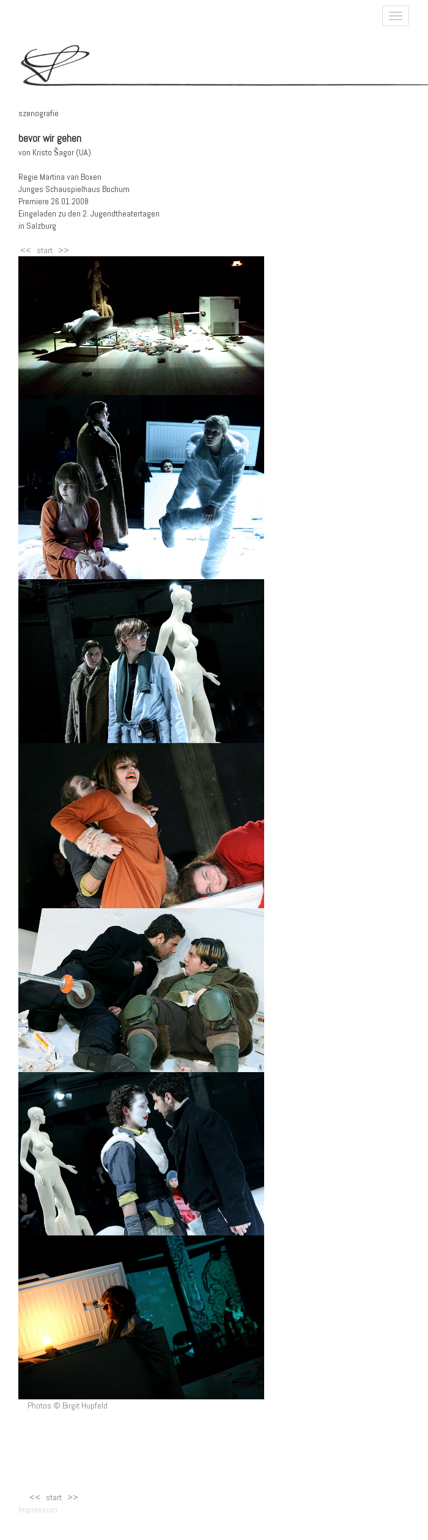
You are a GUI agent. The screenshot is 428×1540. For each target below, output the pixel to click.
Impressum (33, 1509)
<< (25, 250)
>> (63, 250)
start (44, 250)
